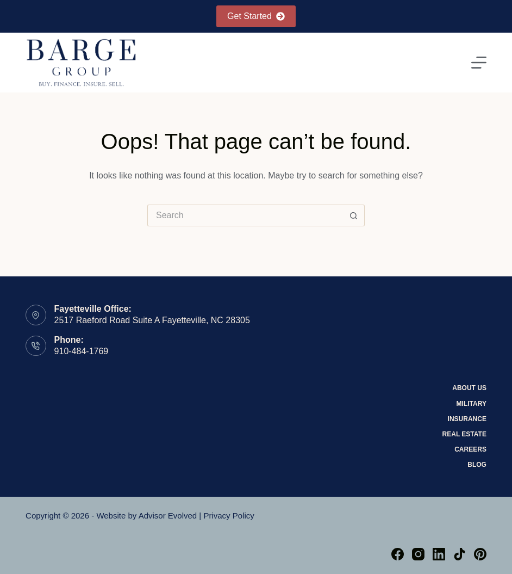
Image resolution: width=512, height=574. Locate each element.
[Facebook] (397, 554)
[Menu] (478, 62)
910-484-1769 (81, 351)
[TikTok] (459, 554)
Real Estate (464, 434)
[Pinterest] (480, 554)
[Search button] (354, 215)
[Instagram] (418, 554)
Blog (476, 464)
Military (471, 404)
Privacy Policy (228, 515)
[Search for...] (245, 215)
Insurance (467, 419)
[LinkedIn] (439, 554)
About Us (469, 388)
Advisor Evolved (168, 515)
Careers (470, 449)
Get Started (256, 16)
